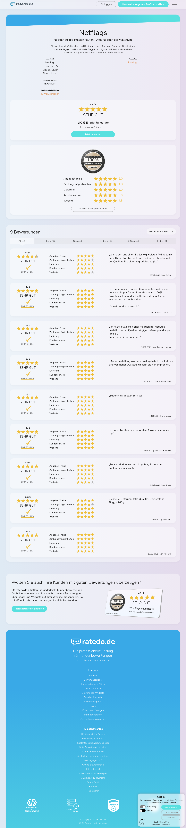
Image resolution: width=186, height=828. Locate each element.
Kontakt (93, 786)
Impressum (103, 823)
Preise (93, 706)
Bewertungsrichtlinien (93, 738)
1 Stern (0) (162, 241)
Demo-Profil (93, 782)
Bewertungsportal (93, 701)
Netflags (133, 62)
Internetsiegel (93, 769)
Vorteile (93, 675)
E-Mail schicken (50, 94)
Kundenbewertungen (93, 751)
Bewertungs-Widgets (93, 693)
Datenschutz (90, 823)
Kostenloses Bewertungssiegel (93, 743)
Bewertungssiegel (93, 679)
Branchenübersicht (93, 697)
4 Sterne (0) (77, 241)
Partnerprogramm (93, 714)
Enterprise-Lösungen (93, 710)
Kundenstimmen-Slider (93, 684)
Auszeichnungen (93, 688)
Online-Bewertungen (93, 764)
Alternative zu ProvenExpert (93, 773)
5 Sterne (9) (49, 241)
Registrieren (93, 791)
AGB (81, 823)
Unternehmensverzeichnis (93, 719)
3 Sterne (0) (106, 241)
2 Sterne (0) (134, 241)
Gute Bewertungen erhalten (93, 747)
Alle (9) (22, 241)
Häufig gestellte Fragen (93, 734)
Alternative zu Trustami (93, 777)
